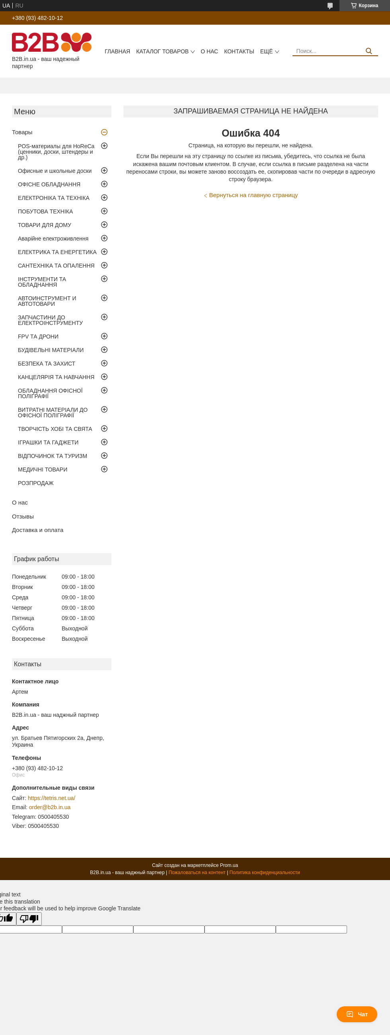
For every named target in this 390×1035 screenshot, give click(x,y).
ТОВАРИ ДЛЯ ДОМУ (44, 225)
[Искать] (369, 51)
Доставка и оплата (37, 529)
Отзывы (23, 516)
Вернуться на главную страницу (253, 195)
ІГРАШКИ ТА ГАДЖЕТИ (48, 442)
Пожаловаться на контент (196, 872)
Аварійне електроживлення (53, 238)
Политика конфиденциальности (265, 872)
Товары (22, 132)
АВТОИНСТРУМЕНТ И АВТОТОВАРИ (47, 301)
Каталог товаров (162, 51)
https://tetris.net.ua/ (51, 798)
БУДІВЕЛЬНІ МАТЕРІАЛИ (51, 350)
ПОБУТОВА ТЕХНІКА (45, 211)
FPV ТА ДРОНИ (38, 336)
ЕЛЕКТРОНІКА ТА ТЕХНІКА (54, 198)
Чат (357, 1014)
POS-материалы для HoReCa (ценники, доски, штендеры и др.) (56, 151)
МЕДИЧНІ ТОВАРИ (42, 469)
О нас (209, 51)
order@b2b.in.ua (50, 807)
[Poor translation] (29, 918)
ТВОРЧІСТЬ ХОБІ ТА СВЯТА (55, 429)
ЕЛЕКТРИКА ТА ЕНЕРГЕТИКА (57, 252)
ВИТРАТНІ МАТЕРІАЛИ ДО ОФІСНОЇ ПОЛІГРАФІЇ (53, 413)
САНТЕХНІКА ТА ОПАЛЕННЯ (56, 265)
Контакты (239, 51)
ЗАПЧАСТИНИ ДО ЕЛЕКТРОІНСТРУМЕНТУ (50, 320)
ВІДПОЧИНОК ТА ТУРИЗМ (52, 456)
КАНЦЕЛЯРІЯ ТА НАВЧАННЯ (56, 377)
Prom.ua (229, 865)
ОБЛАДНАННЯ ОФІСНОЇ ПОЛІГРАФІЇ (50, 393)
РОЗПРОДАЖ (36, 483)
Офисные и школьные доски (55, 171)
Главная (117, 51)
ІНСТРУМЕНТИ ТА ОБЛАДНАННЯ (42, 282)
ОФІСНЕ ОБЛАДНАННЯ (49, 184)
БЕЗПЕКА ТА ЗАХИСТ (46, 363)
